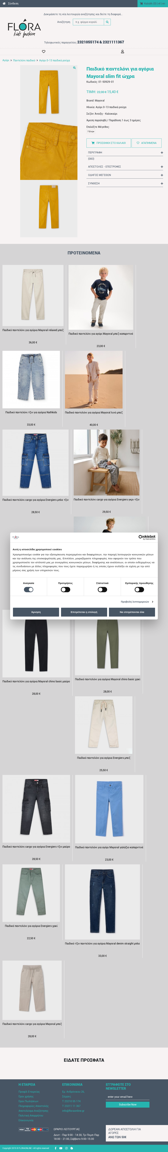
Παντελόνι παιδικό (24, 60)
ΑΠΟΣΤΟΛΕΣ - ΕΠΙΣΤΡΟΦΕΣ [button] (125, 166)
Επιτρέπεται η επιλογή (84, 612)
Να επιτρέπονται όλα (132, 612)
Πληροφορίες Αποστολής (34, 1106)
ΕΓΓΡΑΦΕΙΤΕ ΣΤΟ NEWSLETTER (118, 1086)
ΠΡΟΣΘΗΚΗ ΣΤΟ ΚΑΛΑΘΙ (109, 143)
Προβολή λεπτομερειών (135, 601)
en (163, 3)
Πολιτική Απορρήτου (31, 1115)
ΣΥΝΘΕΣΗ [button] (125, 183)
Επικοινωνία (26, 1120)
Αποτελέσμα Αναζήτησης (33, 1110)
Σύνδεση (13, 3)
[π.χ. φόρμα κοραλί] (88, 22)
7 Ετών (90, 131)
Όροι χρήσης (26, 1096)
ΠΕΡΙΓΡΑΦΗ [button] (125, 152)
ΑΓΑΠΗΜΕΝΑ (147, 143)
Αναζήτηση (63, 22)
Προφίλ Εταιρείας (29, 1091)
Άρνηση (36, 612)
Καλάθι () (150, 3)
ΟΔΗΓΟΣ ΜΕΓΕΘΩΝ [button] (125, 175)
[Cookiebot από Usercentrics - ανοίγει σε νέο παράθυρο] (141, 537)
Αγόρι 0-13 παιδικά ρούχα (54, 60)
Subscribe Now (127, 1104)
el (159, 3)
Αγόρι (5, 60)
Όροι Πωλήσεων (28, 1101)
